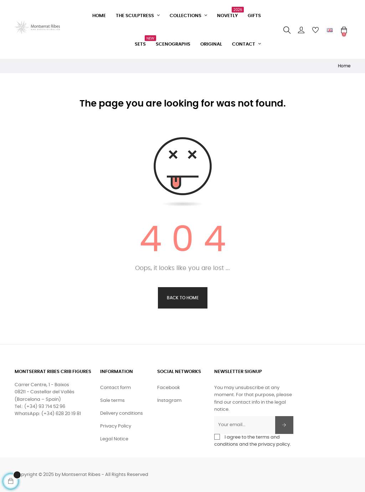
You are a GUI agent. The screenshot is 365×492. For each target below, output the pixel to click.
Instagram (169, 400)
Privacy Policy (115, 426)
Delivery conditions (121, 413)
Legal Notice (114, 439)
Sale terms (112, 400)
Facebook (168, 387)
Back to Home (183, 298)
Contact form (115, 387)
